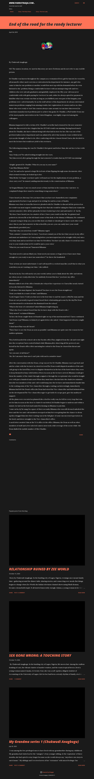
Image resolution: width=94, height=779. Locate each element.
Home (10, 11)
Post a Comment (19, 592)
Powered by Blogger (47, 772)
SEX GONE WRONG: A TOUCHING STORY (40, 655)
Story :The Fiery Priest (23, 11)
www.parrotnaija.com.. (22, 3)
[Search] (77, 3)
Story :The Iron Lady (41, 11)
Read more (81, 592)
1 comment (17, 679)
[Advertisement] (47, 495)
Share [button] (81, 435)
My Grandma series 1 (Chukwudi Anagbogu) (44, 741)
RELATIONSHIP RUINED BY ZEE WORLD (39, 569)
